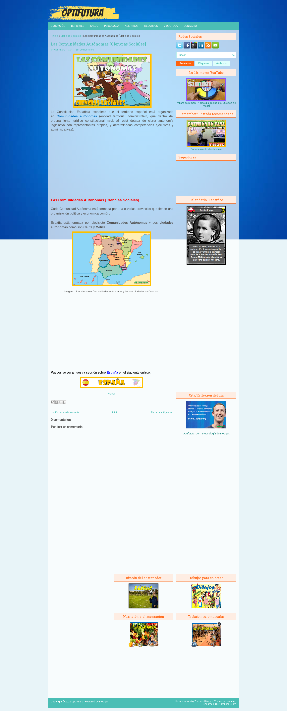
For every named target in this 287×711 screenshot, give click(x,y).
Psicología (111, 26)
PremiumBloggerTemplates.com (218, 704)
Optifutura (59, 49)
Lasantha (230, 701)
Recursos (151, 26)
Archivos (221, 63)
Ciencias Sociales (71, 35)
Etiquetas (203, 63)
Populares (185, 63)
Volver (111, 393)
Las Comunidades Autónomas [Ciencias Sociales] (98, 44)
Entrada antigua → (161, 412)
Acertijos (131, 26)
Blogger (224, 433)
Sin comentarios (85, 49)
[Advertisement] (112, 164)
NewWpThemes (195, 701)
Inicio (55, 35)
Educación (58, 26)
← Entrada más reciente (65, 412)
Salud (94, 26)
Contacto (190, 26)
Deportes (77, 26)
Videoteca (171, 26)
